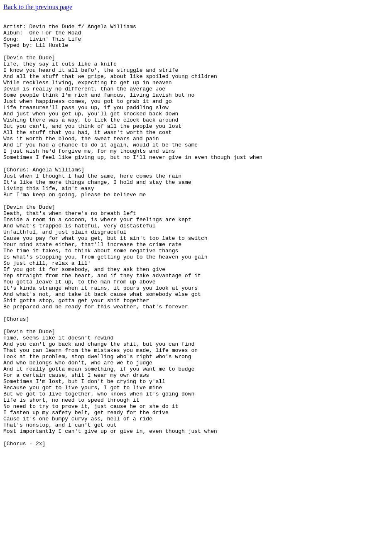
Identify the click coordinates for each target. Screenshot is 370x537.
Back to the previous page (37, 6)
